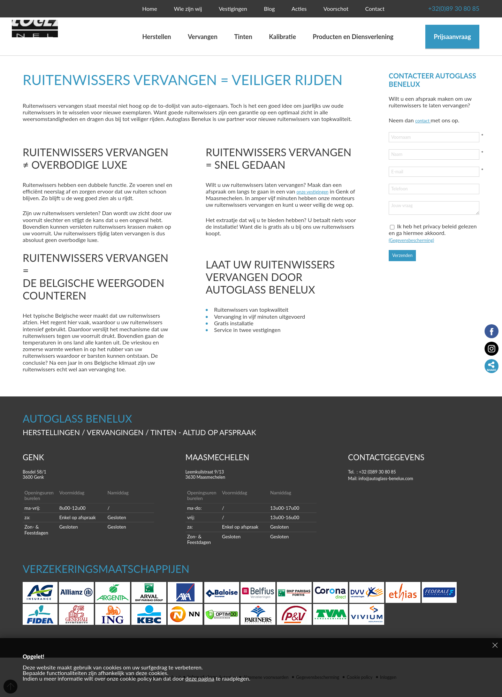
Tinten (243, 36)
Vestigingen (233, 8)
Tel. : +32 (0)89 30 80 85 (378, 471)
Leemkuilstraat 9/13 (251, 474)
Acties (299, 8)
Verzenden (405, 270)
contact (425, 120)
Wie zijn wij (188, 8)
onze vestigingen (316, 191)
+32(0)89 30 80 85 (436, 8)
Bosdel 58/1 (88, 474)
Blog (269, 8)
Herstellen (156, 36)
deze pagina (199, 678)
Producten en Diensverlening (353, 36)
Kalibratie (282, 36)
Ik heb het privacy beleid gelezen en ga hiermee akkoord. (433, 247)
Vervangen (205, 36)
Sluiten (495, 645)
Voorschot (336, 8)
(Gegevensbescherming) (418, 253)
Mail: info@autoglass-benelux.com (389, 478)
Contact (374, 8)
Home (149, 8)
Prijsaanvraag (452, 36)
